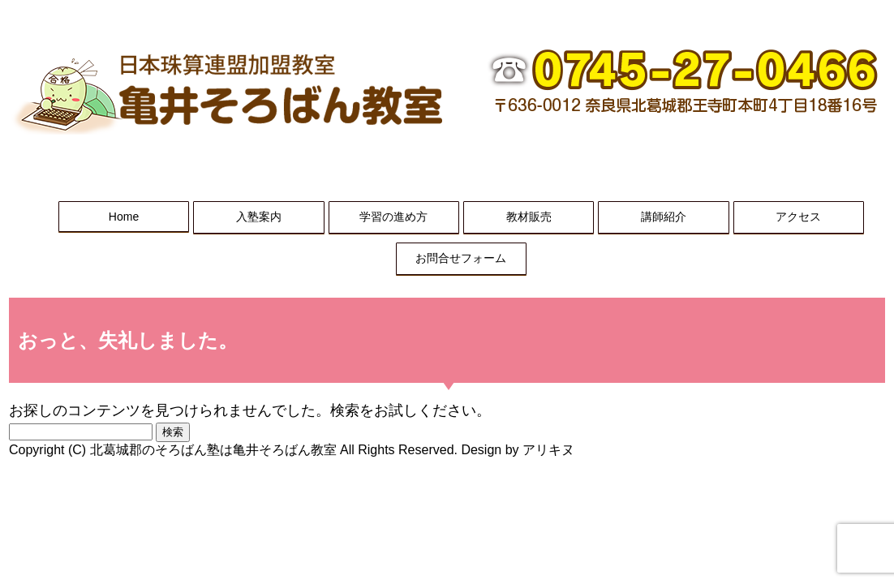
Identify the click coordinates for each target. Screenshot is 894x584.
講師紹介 (663, 216)
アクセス (798, 216)
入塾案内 (259, 216)
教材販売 (529, 216)
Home (124, 216)
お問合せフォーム (460, 257)
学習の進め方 (393, 216)
